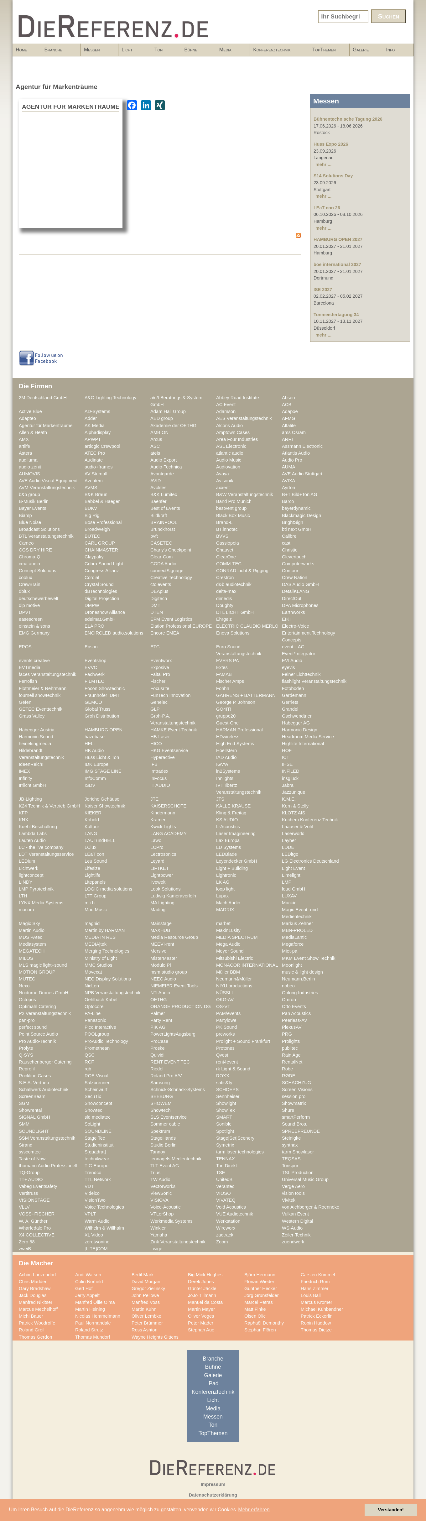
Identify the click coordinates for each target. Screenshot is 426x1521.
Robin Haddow (316, 1322)
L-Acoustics (228, 826)
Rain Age (291, 1055)
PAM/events (228, 1013)
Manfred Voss (146, 1302)
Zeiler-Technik (296, 1234)
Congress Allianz (102, 570)
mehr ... (323, 164)
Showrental (30, 1110)
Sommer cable (165, 1123)
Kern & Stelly (295, 805)
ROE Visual (96, 1075)
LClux (90, 847)
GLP (154, 709)
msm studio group (168, 972)
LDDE (288, 847)
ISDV (90, 785)
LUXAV (289, 895)
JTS (220, 799)
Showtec (93, 1110)
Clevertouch (294, 556)
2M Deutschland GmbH (43, 397)
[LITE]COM (96, 1248)
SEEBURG (161, 1096)
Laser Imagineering (236, 833)
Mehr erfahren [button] (254, 1509)
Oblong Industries (300, 992)
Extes (222, 667)
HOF (287, 750)
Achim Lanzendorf (37, 1274)
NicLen (92, 985)
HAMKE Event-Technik (173, 729)
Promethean (97, 1048)
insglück (290, 778)
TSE (220, 1172)
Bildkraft (158, 515)
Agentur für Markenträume (46, 425)
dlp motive (29, 605)
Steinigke (291, 1138)
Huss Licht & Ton (102, 757)
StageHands (163, 1138)
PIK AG (157, 1027)
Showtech (160, 1110)
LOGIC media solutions (108, 888)
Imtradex (159, 771)
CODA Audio (163, 563)
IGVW (222, 764)
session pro (293, 1096)
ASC (155, 446)
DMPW (92, 605)
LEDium (27, 861)
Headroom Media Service (308, 736)
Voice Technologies (104, 1207)
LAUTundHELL (100, 840)
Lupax (222, 895)
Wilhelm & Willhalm (104, 1228)
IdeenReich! (31, 764)
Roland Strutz (89, 1329)
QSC (90, 1055)
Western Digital (297, 1221)
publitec (290, 1048)
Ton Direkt (226, 1165)
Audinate (94, 460)
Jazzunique (293, 792)
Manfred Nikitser (35, 1302)
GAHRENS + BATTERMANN (246, 695)
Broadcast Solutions (39, 529)
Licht (132, 51)
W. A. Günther (33, 1221)
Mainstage (161, 923)
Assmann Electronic (302, 446)
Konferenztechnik (277, 51)
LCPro (157, 847)
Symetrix (225, 1144)
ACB (286, 404)
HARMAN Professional (239, 729)
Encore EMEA (164, 632)
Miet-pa (289, 951)
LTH (23, 895)
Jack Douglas (32, 1295)
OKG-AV (225, 999)
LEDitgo (290, 854)
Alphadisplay (98, 432)
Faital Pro (160, 674)
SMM (24, 1123)
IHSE (287, 764)
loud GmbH (293, 888)
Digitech (158, 598)
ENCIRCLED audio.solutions (114, 632)
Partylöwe (226, 1020)
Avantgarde (162, 473)
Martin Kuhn (144, 1309)
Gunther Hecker (260, 1288)
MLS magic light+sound (43, 965)
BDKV (91, 508)
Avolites (158, 487)
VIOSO (223, 1193)
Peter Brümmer (147, 1322)
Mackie (289, 902)
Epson (91, 646)
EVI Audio (292, 660)
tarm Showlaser (298, 1151)
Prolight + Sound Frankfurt (243, 1041)
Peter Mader (200, 1322)
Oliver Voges (201, 1316)
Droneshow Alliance (105, 612)
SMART (224, 1117)
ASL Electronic (231, 446)
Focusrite (159, 688)
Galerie (361, 49)
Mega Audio (228, 944)
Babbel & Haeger (102, 501)
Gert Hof (84, 1288)
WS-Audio (292, 1228)
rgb (88, 1068)
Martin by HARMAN (105, 930)
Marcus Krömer (316, 1302)
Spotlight (225, 1131)
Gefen (25, 702)
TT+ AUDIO (31, 1179)
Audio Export (163, 460)
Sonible (223, 1123)
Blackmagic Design (301, 515)
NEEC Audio (163, 978)
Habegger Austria (37, 729)
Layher (289, 840)
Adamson (226, 411)
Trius (155, 1172)
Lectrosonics (163, 854)
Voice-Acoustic (165, 1207)
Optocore (94, 1006)
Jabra (288, 785)
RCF (89, 1061)
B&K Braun (96, 494)
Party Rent (161, 1020)
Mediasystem (32, 944)
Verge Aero (293, 1186)
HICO (156, 743)
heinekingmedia (35, 743)
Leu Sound (96, 861)
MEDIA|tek (95, 944)
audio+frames (99, 466)
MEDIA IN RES (100, 937)
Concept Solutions (37, 570)
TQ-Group (29, 1172)
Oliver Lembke (146, 1316)
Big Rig (92, 515)
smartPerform (296, 1117)
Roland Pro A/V (166, 1075)
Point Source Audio (38, 1034)
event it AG (293, 646)
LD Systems (228, 847)
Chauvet (224, 549)
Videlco (92, 1193)
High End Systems (235, 743)
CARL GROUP (100, 543)
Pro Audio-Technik (37, 1041)
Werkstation (228, 1221)
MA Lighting (162, 902)
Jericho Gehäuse (102, 799)
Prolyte (26, 1048)
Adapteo (27, 418)
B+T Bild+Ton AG (299, 494)
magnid (92, 923)
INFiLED (290, 771)
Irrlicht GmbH (32, 785)
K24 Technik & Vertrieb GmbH (49, 805)
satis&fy (224, 1082)
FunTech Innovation (170, 695)
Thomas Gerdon (35, 1337)
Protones (225, 1048)
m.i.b (90, 902)
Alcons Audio (229, 425)
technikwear (97, 1158)
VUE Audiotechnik (234, 1213)
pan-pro (27, 1020)
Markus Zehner (297, 923)
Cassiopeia (227, 543)
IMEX (24, 771)
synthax (290, 1144)
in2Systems (228, 771)
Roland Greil (31, 1329)
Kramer (157, 819)
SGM (24, 1103)
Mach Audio (228, 902)
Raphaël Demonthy (264, 1322)
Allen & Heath (33, 432)
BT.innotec (227, 529)
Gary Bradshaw (34, 1288)
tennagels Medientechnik (175, 1158)
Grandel (290, 709)
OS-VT (223, 1006)
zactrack (224, 1234)
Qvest (222, 1055)
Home (21, 49)
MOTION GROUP (37, 972)
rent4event (227, 1061)
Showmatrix (294, 1103)
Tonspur (290, 1165)
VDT (89, 1186)
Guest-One (227, 722)
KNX (23, 819)
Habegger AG (296, 722)
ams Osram (294, 432)
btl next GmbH (296, 529)
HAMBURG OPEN (103, 729)
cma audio (29, 563)
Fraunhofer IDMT (102, 695)
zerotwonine (97, 1241)
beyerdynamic (296, 508)
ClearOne (226, 556)
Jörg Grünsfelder (261, 1295)
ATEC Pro (95, 453)
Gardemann (294, 695)
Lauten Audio (32, 840)
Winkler (158, 1228)
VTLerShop (162, 1213)
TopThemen (324, 49)
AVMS (91, 487)
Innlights (224, 778)
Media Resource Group (174, 937)
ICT (285, 757)
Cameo (26, 543)
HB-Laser (160, 736)
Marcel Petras (258, 1302)
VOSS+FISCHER (37, 1213)
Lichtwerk (28, 868)
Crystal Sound (99, 584)
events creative (34, 660)
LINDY (25, 882)
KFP (23, 812)
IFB (154, 764)
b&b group (29, 494)
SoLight (92, 1123)
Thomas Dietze (316, 1329)
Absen (288, 397)
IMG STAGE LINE (103, 771)
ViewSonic (161, 1193)
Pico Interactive (100, 1027)
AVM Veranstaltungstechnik (47, 487)
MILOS (26, 958)
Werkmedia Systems (171, 1221)
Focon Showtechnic (105, 688)
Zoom (222, 1241)
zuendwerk (293, 1241)
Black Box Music (233, 515)
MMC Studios (98, 965)
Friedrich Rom (315, 1281)
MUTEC (27, 978)
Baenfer (158, 501)
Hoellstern (226, 750)
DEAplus (159, 591)
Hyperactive (162, 757)
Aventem (94, 480)
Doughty (224, 605)
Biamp (25, 515)
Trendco (93, 1172)
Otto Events (294, 1006)
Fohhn (222, 688)
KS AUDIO (227, 819)
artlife (24, 446)
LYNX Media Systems (41, 902)
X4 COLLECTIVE (37, 1234)
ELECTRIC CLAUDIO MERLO (247, 626)
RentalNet (292, 1061)
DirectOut (291, 598)
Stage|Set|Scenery (235, 1138)
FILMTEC (94, 681)
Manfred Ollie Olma (95, 1302)
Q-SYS (26, 1055)
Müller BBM (228, 972)
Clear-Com (161, 556)
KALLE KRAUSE (233, 805)
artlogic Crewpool (102, 446)
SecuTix (93, 1096)
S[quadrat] (95, 1151)
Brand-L (224, 522)
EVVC (91, 667)
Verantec (225, 1186)
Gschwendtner (297, 716)
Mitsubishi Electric (234, 958)
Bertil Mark (142, 1274)
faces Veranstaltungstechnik (47, 674)
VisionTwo (95, 1200)
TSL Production (298, 1172)
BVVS (222, 536)
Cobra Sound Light (104, 563)
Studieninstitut (99, 1144)
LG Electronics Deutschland (310, 861)
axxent (223, 487)
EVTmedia (29, 667)
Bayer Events (32, 508)
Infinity (25, 778)
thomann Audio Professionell (48, 1165)
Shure (288, 1110)
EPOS (25, 646)
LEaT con (94, 854)
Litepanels (95, 882)
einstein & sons (34, 626)
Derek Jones (201, 1281)
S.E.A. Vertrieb (34, 1082)
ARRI (287, 439)
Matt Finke (255, 1309)
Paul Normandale (93, 1322)
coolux (25, 577)
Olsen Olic (255, 1316)
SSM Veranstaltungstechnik (47, 1138)
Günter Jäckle (202, 1288)
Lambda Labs (33, 833)
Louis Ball (311, 1295)
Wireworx (225, 1228)
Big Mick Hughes (205, 1274)
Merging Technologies (107, 951)
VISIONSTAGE (34, 1200)
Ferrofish (28, 681)
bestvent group (231, 508)
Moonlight (292, 965)
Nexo (24, 985)
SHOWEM (161, 1103)
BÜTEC (92, 536)
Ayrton (288, 487)
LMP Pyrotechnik (36, 888)
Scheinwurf (96, 1089)
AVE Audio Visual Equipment (48, 480)
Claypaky (94, 556)
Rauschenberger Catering (45, 1061)
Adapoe (290, 411)
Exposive (159, 667)
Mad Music (96, 909)
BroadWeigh (97, 529)
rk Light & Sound (233, 1068)
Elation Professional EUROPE (181, 626)
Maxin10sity (228, 930)
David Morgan (146, 1281)
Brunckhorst (162, 529)
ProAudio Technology (106, 1041)
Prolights (291, 1041)
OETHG (158, 999)
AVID (155, 480)
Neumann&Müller (234, 978)
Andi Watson (88, 1274)
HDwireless (227, 736)
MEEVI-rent (162, 944)
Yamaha (158, 1234)
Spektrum (160, 1131)
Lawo (155, 840)
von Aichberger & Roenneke (310, 1207)
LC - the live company (41, 847)
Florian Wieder (259, 1281)
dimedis (224, 598)
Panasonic (95, 1020)
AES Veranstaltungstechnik (244, 418)
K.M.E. (289, 799)
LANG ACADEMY (168, 833)
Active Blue (30, 411)
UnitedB (224, 1179)
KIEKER (93, 812)
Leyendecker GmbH (236, 861)
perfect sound (33, 1027)
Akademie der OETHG (173, 425)
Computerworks (298, 563)
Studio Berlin (163, 1144)
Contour (290, 570)
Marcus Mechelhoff (38, 1309)
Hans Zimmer (314, 1288)
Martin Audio (31, 930)
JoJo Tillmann (202, 1295)
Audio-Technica (166, 466)
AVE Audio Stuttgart (302, 473)
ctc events (160, 584)
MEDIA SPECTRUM (236, 937)
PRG (287, 1034)
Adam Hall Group (168, 411)
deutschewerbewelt (38, 598)
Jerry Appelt (87, 1295)
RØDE (288, 1075)
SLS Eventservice (168, 1117)
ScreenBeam (32, 1096)
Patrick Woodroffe (37, 1322)
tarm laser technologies (240, 1151)
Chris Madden (33, 1281)
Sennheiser (227, 1096)
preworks (225, 1034)
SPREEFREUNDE (301, 1131)
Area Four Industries (237, 439)
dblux (24, 591)
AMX (24, 439)
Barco (288, 501)
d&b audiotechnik (234, 584)
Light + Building (232, 868)
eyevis (288, 667)
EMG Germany (34, 632)
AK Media (95, 425)
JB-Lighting (30, 799)
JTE (154, 799)
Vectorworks (162, 1186)
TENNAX (225, 1158)
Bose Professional (103, 522)
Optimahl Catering (37, 1006)
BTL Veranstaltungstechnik (46, 536)
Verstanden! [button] (391, 1509)
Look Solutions (165, 888)
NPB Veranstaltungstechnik (112, 992)
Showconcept (98, 1103)
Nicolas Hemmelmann (97, 1316)
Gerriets (290, 702)
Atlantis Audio (296, 453)
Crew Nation (294, 577)
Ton (164, 51)
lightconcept (31, 875)
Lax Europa (228, 840)
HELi (90, 743)
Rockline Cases (35, 1075)
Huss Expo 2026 (331, 144)
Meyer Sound (230, 951)
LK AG (223, 882)
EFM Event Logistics (171, 619)
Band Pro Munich (234, 501)
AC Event (226, 404)
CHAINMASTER (101, 549)
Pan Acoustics (296, 1013)
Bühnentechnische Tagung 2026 (348, 119)
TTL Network (98, 1179)
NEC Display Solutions (108, 978)
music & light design (302, 972)
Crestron (225, 577)
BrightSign (292, 522)
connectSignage (167, 570)
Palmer (157, 1013)
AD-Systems (97, 411)
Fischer (157, 681)
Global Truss (98, 709)
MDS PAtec (30, 937)
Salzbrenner (97, 1082)
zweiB (25, 1248)
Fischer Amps (230, 681)
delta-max (226, 591)
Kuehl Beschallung (38, 826)
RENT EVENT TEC (170, 1061)
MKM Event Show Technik (308, 958)
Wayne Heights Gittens (155, 1337)
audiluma (28, 460)
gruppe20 (226, 716)
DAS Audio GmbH (300, 584)
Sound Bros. (294, 1123)
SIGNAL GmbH (34, 1117)
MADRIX (225, 909)
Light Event (293, 868)
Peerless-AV (294, 1020)
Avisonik (224, 480)
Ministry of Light (101, 958)
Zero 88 (27, 1241)
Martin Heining (90, 1309)
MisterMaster (163, 958)
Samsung (160, 1082)
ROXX (222, 1075)
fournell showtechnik (39, 695)
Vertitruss (28, 1193)
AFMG (288, 418)
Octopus (27, 999)
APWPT (93, 439)
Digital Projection (102, 598)
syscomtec (30, 1151)
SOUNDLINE (98, 1131)
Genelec (159, 702)
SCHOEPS (227, 1089)
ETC (154, 646)
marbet (223, 923)
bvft (154, 536)
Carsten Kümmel (318, 1274)
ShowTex (225, 1110)
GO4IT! (223, 709)
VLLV (24, 1207)
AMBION (159, 432)
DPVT (25, 612)
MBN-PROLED (297, 930)
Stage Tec (95, 1138)
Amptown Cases (233, 432)
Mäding (157, 909)
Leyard (157, 861)
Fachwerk (95, 674)
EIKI (286, 619)
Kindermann (162, 812)
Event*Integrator (298, 653)
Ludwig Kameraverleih (173, 895)
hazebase (95, 736)
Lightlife (93, 875)
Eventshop (95, 660)
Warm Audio (97, 1221)
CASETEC (161, 543)
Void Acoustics (231, 1207)
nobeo (288, 985)
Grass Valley (31, 716)
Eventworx (161, 660)
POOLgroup (97, 1034)
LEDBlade (226, 854)
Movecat (93, 972)
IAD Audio (226, 757)
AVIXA (288, 480)
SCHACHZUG (296, 1082)
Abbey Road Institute (237, 397)
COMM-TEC (229, 563)
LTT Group (95, 895)
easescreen (31, 619)
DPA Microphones (300, 605)
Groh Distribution (102, 716)
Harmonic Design (299, 729)
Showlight (226, 1103)
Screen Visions (297, 1089)
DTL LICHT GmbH (235, 612)
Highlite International (303, 743)
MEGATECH (31, 951)
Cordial (92, 577)
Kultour (92, 826)
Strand (25, 1144)
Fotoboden (293, 688)
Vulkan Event (295, 1213)
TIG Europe (96, 1165)
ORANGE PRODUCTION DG (180, 1006)
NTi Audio (160, 992)
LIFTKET (159, 868)
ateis (155, 453)
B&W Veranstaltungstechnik (244, 494)
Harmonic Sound (36, 736)
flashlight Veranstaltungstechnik (314, 681)
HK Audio (94, 750)
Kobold (92, 819)
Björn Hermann (259, 1274)
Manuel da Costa (205, 1302)
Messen (97, 51)
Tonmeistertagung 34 (336, 314)
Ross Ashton (145, 1329)
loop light (225, 888)
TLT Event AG (164, 1165)
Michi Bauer (31, 1316)
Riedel (157, 1068)
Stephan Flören (260, 1329)
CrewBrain (29, 584)
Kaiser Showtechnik (105, 805)
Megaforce (293, 944)
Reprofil (27, 1068)
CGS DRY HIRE (35, 549)
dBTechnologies (101, 591)
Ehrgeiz (224, 619)
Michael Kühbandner (322, 1309)
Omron (289, 999)
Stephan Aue (201, 1329)
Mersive (158, 951)
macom (26, 909)
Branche (58, 51)
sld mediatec (98, 1117)
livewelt (157, 882)
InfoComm (95, 778)
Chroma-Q (29, 556)
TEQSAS (291, 1158)
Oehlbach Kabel (101, 999)
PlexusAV (292, 1027)
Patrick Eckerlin (316, 1316)
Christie (290, 549)
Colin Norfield (89, 1281)
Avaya (222, 473)
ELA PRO (94, 626)
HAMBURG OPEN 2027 (338, 239)
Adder (91, 418)
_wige (156, 1248)
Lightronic (226, 875)
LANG (91, 833)
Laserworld (293, 833)
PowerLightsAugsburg (172, 1034)
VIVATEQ (226, 1200)
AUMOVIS (29, 473)
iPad (212, 1383)
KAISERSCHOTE (168, 805)
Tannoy (157, 1151)
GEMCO (93, 702)
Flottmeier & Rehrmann (42, 688)
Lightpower (161, 875)
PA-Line (93, 1013)
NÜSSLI (224, 992)
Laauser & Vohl (297, 826)
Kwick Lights (163, 826)
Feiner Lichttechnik (301, 674)
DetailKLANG (295, 591)
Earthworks (293, 612)
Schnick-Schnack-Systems (177, 1089)
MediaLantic (294, 937)
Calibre (289, 536)
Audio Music (228, 460)
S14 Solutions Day (333, 175)
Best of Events (165, 508)
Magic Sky (29, 923)
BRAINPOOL (163, 522)
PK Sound (226, 1027)
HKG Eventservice (169, 750)
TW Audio (160, 1179)
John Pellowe (145, 1295)
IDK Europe (96, 764)
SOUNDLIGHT (34, 1131)
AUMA (288, 466)
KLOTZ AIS (293, 812)
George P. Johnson (235, 702)
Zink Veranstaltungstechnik (177, 1241)
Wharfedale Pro (35, 1228)
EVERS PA (227, 660)
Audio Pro (292, 460)
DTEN (156, 612)
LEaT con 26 (327, 207)
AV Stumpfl (96, 473)
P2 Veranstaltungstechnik (45, 1013)
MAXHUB (160, 930)
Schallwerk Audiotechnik (44, 1089)
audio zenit (30, 466)
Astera (25, 453)
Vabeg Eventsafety (38, 1186)
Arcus (156, 439)
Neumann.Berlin (298, 978)
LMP (286, 882)
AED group (161, 418)
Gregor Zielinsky (148, 1288)
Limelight (291, 875)
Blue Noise (30, 522)
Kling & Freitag (231, 812)
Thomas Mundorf (92, 1337)
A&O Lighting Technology (110, 397)
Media (231, 51)
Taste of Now (32, 1158)
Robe (287, 1068)
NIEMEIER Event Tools (174, 985)
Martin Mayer (201, 1309)
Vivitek (288, 1200)
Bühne (196, 51)
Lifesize (92, 868)
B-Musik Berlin (34, 501)
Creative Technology (171, 577)
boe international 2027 (337, 264)
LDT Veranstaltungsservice (46, 854)
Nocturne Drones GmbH (43, 992)
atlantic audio (229, 453)
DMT (155, 605)
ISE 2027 (323, 289)
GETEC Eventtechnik (40, 709)
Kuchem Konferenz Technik (310, 819)
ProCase (159, 1041)
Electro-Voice (295, 626)
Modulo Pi (160, 965)
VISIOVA (159, 1200)
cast (286, 543)
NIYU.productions (234, 985)
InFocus (158, 778)
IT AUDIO (160, 785)
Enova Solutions (232, 632)
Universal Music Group (305, 1179)
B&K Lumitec (163, 494)
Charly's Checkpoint (170, 549)
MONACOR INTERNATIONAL (247, 965)
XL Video (94, 1234)
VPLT (90, 1213)
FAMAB (224, 674)
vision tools (293, 1193)
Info (396, 51)
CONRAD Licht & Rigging (242, 570)
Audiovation (228, 466)
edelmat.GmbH (100, 619)
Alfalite (289, 425)
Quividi (157, 1055)
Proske (157, 1048)
